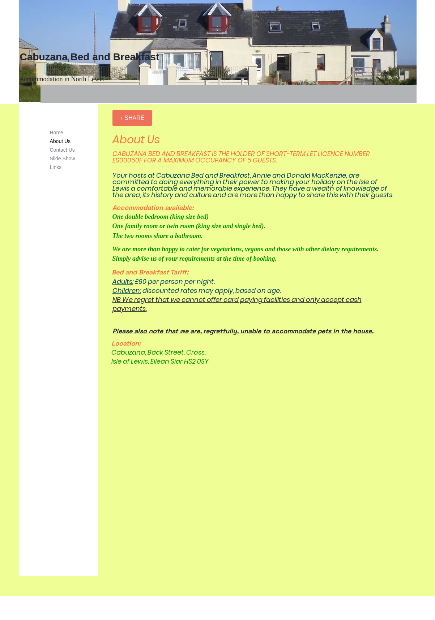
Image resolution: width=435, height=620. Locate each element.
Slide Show (62, 158)
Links (56, 167)
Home (56, 132)
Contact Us (62, 150)
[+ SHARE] (132, 118)
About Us (60, 141)
